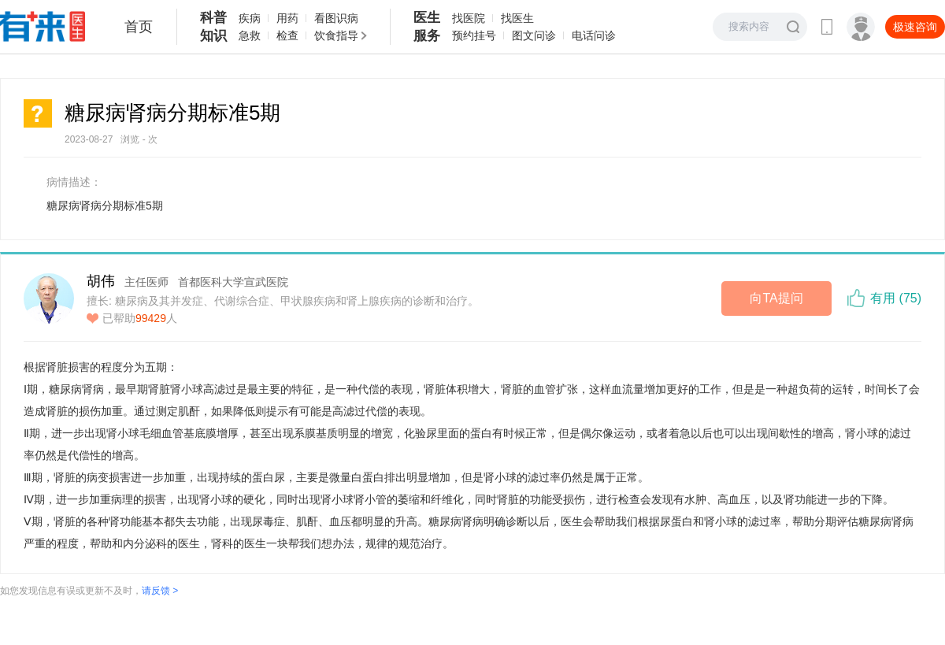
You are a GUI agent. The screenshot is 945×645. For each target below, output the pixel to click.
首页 (138, 27)
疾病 (250, 18)
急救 (250, 35)
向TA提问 (776, 298)
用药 (287, 18)
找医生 (517, 18)
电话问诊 (594, 35)
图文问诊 (534, 35)
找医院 (468, 18)
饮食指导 (336, 35)
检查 (287, 35)
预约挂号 (474, 35)
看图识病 (336, 18)
